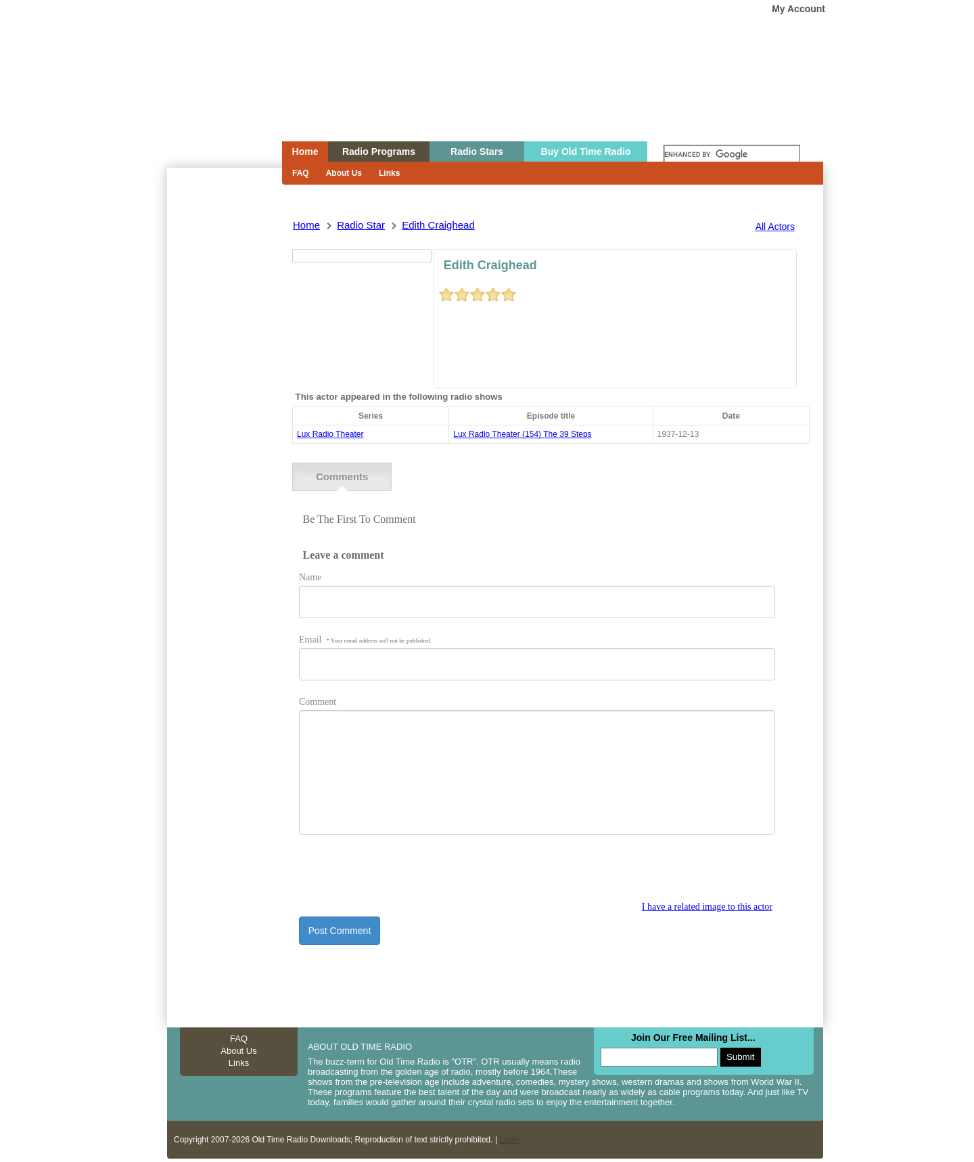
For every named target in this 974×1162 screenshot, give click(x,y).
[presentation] (402, 875)
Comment (317, 702)
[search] (732, 155)
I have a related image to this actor (707, 907)
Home (215, 97)
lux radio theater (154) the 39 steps (522, 434)
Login (509, 1139)
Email (365, 639)
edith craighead (438, 225)
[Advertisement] (224, 411)
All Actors (775, 226)
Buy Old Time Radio (586, 151)
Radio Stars (476, 151)
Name (310, 577)
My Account (798, 8)
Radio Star (361, 225)
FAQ (300, 173)
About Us (344, 173)
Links (389, 173)
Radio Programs (378, 151)
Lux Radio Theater (330, 434)
